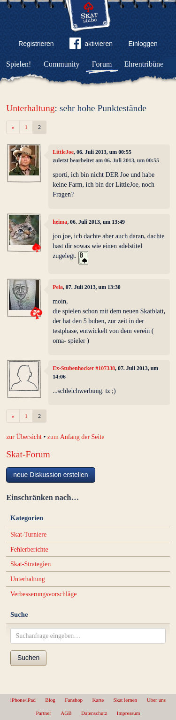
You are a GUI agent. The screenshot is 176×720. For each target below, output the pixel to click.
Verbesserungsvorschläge (43, 594)
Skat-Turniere (28, 534)
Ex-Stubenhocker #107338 (84, 368)
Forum (102, 64)
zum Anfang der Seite (76, 436)
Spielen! (18, 64)
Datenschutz (94, 713)
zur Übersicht (24, 436)
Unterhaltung (30, 108)
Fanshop (74, 700)
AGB (66, 713)
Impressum (128, 713)
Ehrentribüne (144, 64)
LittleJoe (63, 152)
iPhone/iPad (23, 700)
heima (60, 222)
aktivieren (91, 45)
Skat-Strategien (30, 564)
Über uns (156, 700)
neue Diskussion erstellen (50, 474)
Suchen (28, 657)
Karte (98, 700)
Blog (50, 700)
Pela (58, 287)
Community (61, 64)
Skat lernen (126, 700)
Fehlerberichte (29, 549)
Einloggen (143, 43)
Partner (43, 713)
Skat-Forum (28, 454)
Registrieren (36, 43)
